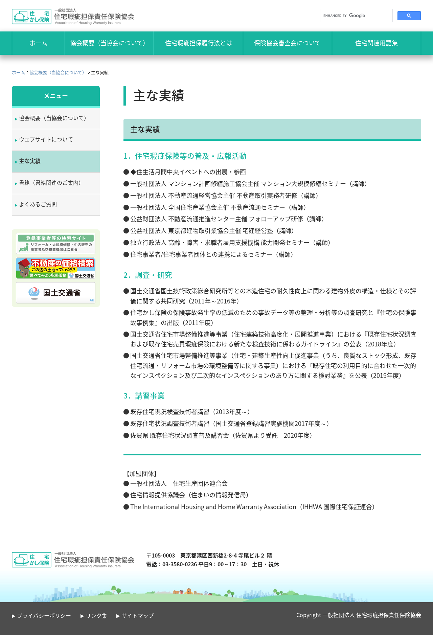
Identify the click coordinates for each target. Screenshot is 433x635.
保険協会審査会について (287, 42)
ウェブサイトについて (46, 139)
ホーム (18, 72)
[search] (355, 16)
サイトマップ (137, 615)
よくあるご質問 (38, 204)
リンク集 (96, 615)
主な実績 (30, 161)
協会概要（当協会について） (109, 42)
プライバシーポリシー (44, 615)
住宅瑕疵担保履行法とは (198, 42)
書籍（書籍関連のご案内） (51, 182)
